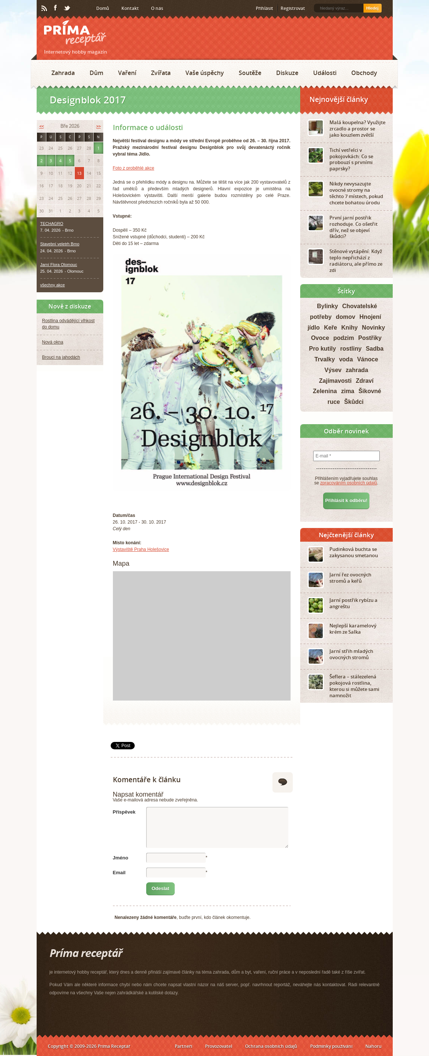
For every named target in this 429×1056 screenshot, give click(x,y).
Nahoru (373, 1046)
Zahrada (63, 73)
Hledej (372, 8)
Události (324, 73)
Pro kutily (322, 348)
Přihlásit (264, 8)
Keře (330, 327)
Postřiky (370, 338)
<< (41, 126)
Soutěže (250, 73)
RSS (44, 8)
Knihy (349, 327)
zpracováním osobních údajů (348, 483)
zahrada (357, 370)
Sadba (374, 348)
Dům (96, 73)
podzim (343, 338)
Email (119, 872)
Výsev (332, 370)
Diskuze (287, 73)
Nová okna (52, 342)
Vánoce (367, 359)
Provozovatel (218, 1046)
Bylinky (327, 306)
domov (345, 317)
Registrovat (293, 8)
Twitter (67, 8)
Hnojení (370, 317)
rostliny (351, 348)
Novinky (373, 327)
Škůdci (353, 402)
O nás (157, 8)
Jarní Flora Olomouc (58, 264)
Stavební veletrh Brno (60, 244)
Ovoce (320, 338)
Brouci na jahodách (61, 357)
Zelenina (325, 391)
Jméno (120, 858)
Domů (102, 8)
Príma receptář (75, 33)
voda (346, 359)
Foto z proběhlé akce (133, 168)
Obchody (364, 73)
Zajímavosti (335, 381)
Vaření (127, 73)
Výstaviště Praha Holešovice (141, 549)
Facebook (56, 8)
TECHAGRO (51, 223)
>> (98, 126)
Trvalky (324, 359)
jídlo (314, 327)
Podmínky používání (331, 1046)
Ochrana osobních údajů (271, 1046)
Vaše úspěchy (204, 73)
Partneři (183, 1046)
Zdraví (364, 381)
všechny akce (52, 285)
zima (347, 391)
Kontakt (130, 8)
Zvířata (161, 73)
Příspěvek (124, 812)
